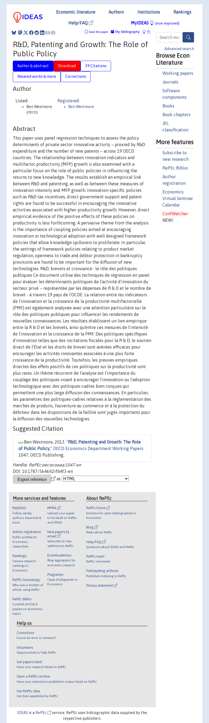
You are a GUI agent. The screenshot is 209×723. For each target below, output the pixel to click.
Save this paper (98, 31)
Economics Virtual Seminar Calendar (177, 198)
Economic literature (75, 12)
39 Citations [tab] (95, 66)
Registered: (68, 100)
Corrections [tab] (75, 76)
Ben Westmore (81, 106)
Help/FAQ (80, 22)
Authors (116, 12)
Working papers (177, 73)
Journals (170, 81)
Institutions (148, 12)
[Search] (188, 37)
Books (168, 105)
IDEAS (22, 712)
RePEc (43, 712)
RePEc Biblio (175, 167)
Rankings (182, 12)
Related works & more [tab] (36, 76)
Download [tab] (67, 66)
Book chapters (176, 114)
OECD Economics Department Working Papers (98, 448)
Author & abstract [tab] (33, 66)
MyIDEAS (155, 22)
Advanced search (179, 49)
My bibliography (125, 32)
